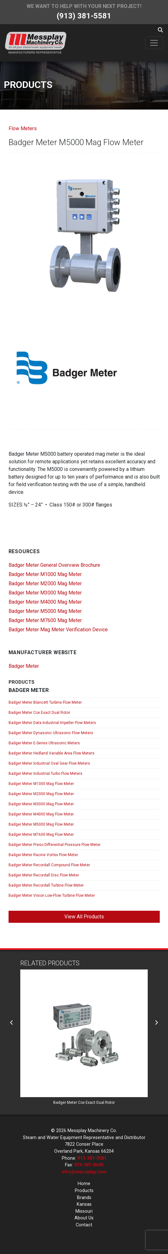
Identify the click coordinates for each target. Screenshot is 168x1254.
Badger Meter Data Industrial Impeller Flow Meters (52, 723)
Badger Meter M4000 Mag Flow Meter (41, 814)
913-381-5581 (92, 1158)
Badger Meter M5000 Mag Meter (45, 611)
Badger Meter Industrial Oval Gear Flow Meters (49, 763)
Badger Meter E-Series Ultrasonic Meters (44, 743)
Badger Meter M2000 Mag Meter (45, 583)
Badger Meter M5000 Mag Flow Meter (41, 824)
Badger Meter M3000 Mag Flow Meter (41, 804)
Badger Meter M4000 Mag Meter (45, 602)
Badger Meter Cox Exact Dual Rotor (39, 712)
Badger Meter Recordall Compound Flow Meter (49, 865)
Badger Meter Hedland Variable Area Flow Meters (51, 753)
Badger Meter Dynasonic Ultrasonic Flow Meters (51, 733)
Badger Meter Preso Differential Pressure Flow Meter (54, 844)
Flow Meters (23, 128)
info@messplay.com (84, 1172)
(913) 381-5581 (84, 15)
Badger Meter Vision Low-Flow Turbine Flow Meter (52, 895)
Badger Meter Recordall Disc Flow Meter (44, 875)
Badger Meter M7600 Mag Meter (45, 620)
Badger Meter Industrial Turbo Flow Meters (45, 773)
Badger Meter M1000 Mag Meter (45, 574)
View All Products (84, 917)
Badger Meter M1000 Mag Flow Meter (41, 783)
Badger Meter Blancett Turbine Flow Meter (45, 702)
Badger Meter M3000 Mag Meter (45, 593)
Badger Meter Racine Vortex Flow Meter (43, 855)
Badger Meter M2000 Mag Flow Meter (41, 794)
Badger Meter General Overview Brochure (54, 565)
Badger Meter (24, 666)
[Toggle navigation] (154, 43)
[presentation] (12, 1023)
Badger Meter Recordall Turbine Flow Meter (46, 885)
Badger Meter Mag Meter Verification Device (58, 630)
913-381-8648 (88, 1165)
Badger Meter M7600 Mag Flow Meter (41, 834)
